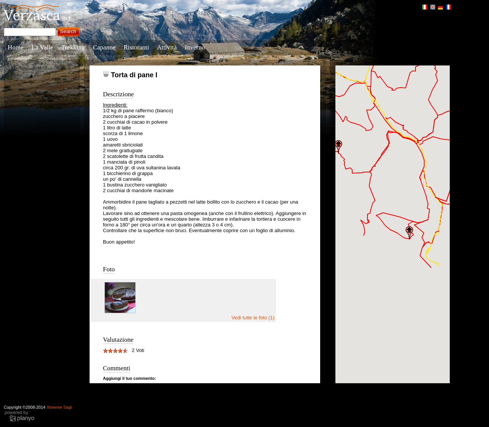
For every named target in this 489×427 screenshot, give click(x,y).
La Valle (42, 47)
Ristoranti (136, 47)
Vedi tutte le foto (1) (252, 317)
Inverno (195, 47)
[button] (338, 146)
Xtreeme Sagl (59, 407)
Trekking (73, 47)
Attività (167, 47)
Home (16, 47)
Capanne (104, 47)
